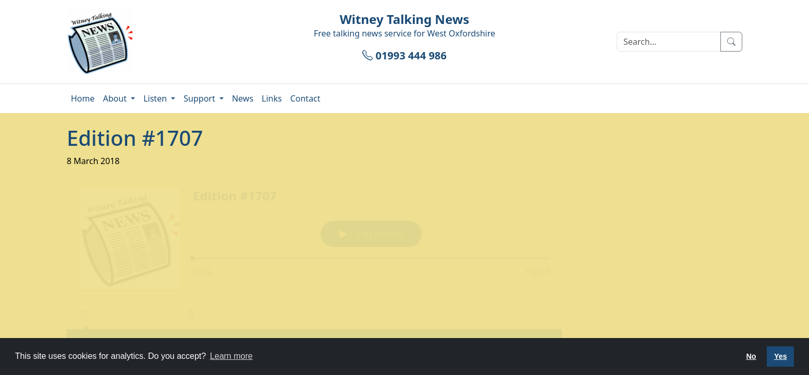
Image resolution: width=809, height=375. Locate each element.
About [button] (116, 98)
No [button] (751, 356)
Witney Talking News (405, 19)
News (242, 98)
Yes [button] (780, 356)
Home (83, 98)
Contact (305, 98)
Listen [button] (156, 98)
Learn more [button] (231, 356)
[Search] (669, 42)
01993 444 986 (404, 55)
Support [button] (200, 98)
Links (272, 98)
